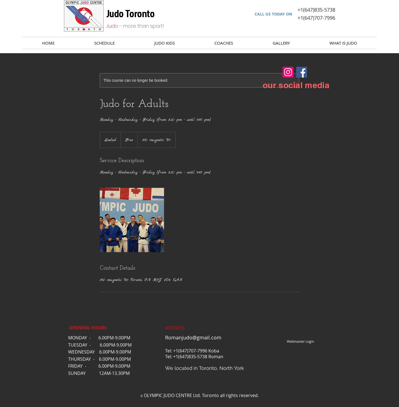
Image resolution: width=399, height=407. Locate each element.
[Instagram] (288, 72)
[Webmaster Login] (300, 341)
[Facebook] (301, 72)
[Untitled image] (132, 220)
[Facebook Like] (261, 341)
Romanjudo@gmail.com (193, 337)
